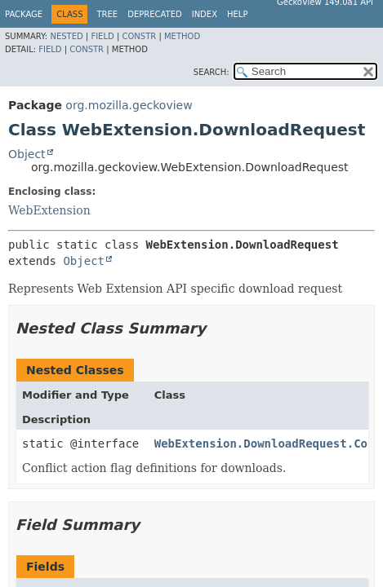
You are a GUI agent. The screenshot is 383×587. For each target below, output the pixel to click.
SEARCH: (211, 72)
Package (23, 14)
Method (182, 36)
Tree (107, 14)
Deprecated (154, 14)
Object (27, 154)
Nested (66, 36)
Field (102, 36)
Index (204, 14)
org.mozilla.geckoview (128, 105)
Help (237, 14)
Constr (139, 36)
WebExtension (49, 210)
